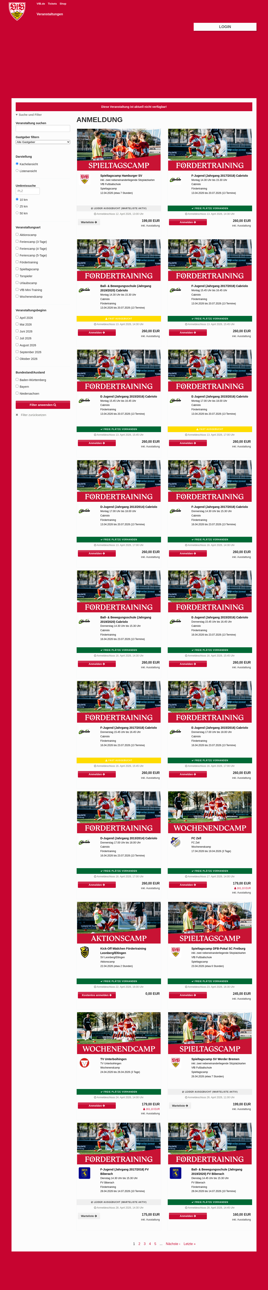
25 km (22, 206)
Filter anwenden (43, 405)
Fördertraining (27, 262)
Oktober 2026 (26, 358)
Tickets (53, 3)
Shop (63, 3)
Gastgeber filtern (43, 139)
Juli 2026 (23, 338)
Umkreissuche (28, 186)
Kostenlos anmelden (97, 995)
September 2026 (28, 352)
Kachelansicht (27, 164)
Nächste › (173, 1244)
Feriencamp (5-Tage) (31, 255)
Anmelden (188, 222)
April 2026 (24, 317)
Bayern (22, 386)
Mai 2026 (24, 324)
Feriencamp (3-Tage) (31, 241)
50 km (22, 213)
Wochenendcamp (29, 296)
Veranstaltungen (50, 14)
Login (225, 27)
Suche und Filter (30, 114)
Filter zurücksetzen (33, 415)
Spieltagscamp (27, 269)
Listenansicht (26, 171)
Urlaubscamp (26, 283)
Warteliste (89, 222)
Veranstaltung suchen (43, 123)
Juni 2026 (24, 331)
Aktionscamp (26, 235)
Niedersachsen (27, 393)
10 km (22, 199)
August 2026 (26, 345)
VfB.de (41, 3)
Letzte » (190, 1244)
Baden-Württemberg (31, 380)
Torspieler (24, 276)
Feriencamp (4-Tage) (31, 248)
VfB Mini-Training (29, 290)
